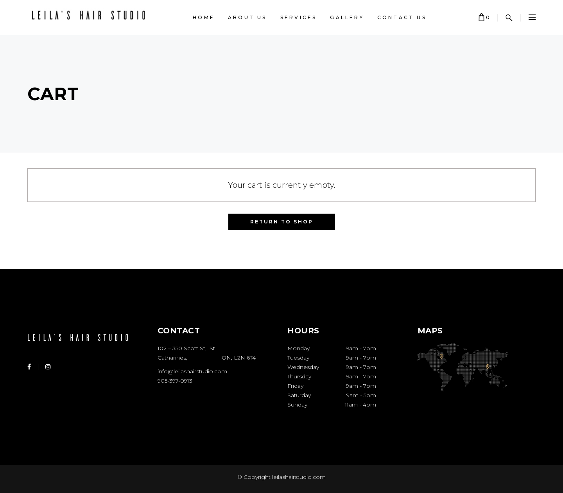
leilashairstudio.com (298, 476)
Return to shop (281, 222)
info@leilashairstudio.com (192, 371)
